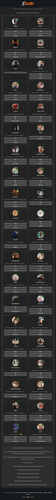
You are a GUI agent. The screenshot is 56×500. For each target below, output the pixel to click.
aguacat (15, 431)
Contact (45, 492)
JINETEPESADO (40, 346)
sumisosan (15, 218)
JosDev (32, 497)
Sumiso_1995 (40, 111)
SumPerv (40, 26)
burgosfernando (40, 154)
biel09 (15, 68)
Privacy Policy (39, 492)
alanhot (15, 111)
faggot (15, 410)
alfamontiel (40, 303)
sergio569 (15, 239)
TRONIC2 (15, 47)
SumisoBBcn (40, 239)
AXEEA (40, 132)
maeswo (40, 410)
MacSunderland (15, 154)
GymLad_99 (15, 175)
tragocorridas (15, 132)
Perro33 (41, 68)
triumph (40, 367)
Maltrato (15, 26)
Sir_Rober (40, 218)
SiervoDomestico (15, 367)
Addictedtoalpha (15, 303)
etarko (15, 90)
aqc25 (40, 431)
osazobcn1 (40, 197)
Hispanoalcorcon (40, 282)
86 (15, 325)
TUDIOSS (15, 346)
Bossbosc (15, 197)
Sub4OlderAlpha (15, 261)
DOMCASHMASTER (15, 389)
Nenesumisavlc (40, 175)
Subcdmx (40, 325)
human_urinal (40, 47)
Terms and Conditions (21, 492)
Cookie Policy (31, 492)
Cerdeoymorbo (40, 90)
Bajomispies (41, 389)
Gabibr (15, 282)
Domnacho (40, 261)
